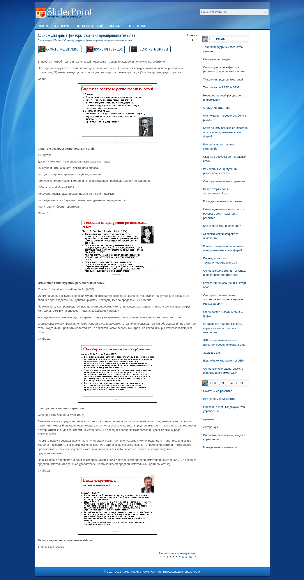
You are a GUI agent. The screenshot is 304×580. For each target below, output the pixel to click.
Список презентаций (90, 26)
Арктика (208, 419)
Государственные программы (222, 201)
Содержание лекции (216, 59)
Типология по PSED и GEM (221, 87)
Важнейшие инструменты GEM (223, 360)
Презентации (45, 40)
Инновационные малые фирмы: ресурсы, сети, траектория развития (224, 214)
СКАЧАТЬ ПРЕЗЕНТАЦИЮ (62, 49)
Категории (62, 26)
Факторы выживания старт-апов (224, 181)
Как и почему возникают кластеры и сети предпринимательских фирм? (225, 132)
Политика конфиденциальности (179, 571)
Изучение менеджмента (219, 398)
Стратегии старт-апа (216, 107)
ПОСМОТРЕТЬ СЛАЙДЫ (153, 49)
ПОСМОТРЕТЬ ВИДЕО (108, 49)
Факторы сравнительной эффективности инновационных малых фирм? (224, 299)
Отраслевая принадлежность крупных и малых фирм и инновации (222, 328)
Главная (43, 26)
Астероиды (210, 427)
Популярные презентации (127, 26)
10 (190, 557)
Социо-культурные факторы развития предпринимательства (98, 40)
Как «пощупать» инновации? (222, 225)
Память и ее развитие (217, 391)
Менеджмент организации (220, 447)
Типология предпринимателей (223, 79)
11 (194, 557)
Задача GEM (211, 352)
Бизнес (58, 40)
